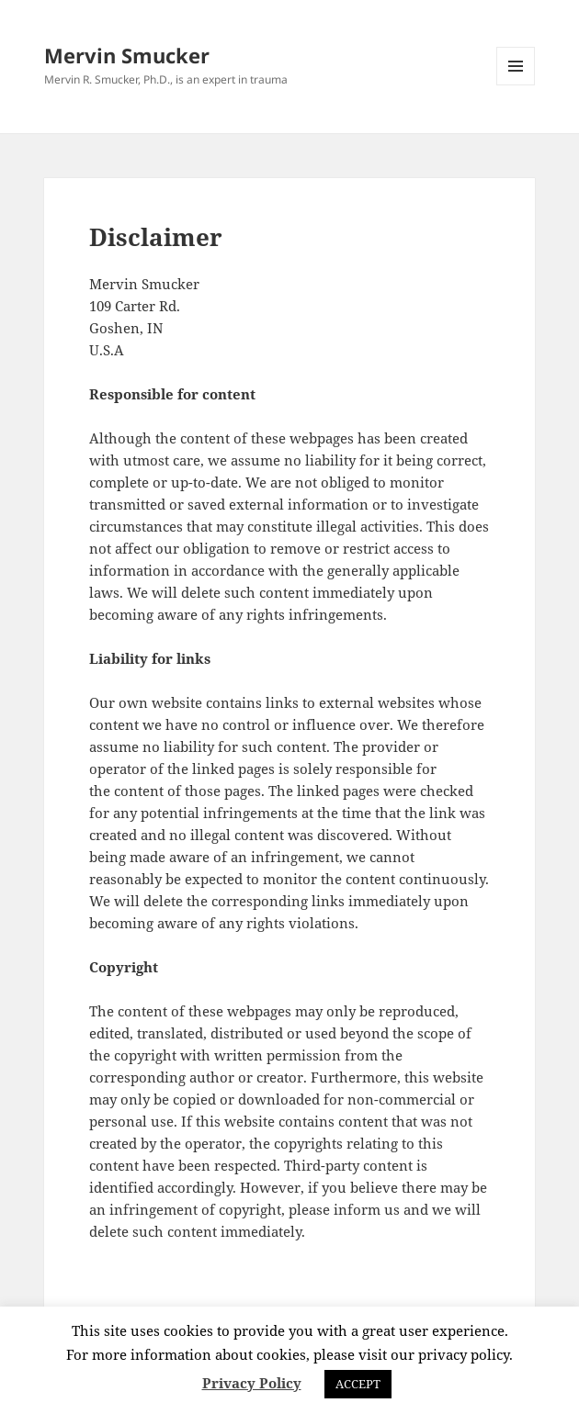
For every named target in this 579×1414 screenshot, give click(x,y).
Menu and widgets (516, 84)
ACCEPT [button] (357, 1383)
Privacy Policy (251, 1383)
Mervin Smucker (127, 55)
